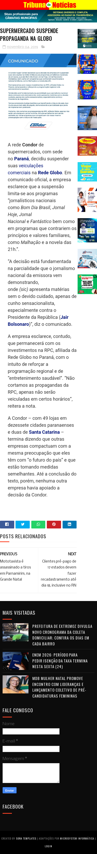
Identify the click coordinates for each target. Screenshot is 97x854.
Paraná (21, 158)
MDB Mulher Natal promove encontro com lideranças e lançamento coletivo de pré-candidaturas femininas (59, 687)
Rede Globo (50, 172)
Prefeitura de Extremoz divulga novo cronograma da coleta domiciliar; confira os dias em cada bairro (62, 634)
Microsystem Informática (77, 838)
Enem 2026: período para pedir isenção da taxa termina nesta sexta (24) (60, 660)
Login (48, 846)
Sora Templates (26, 838)
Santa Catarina (44, 432)
